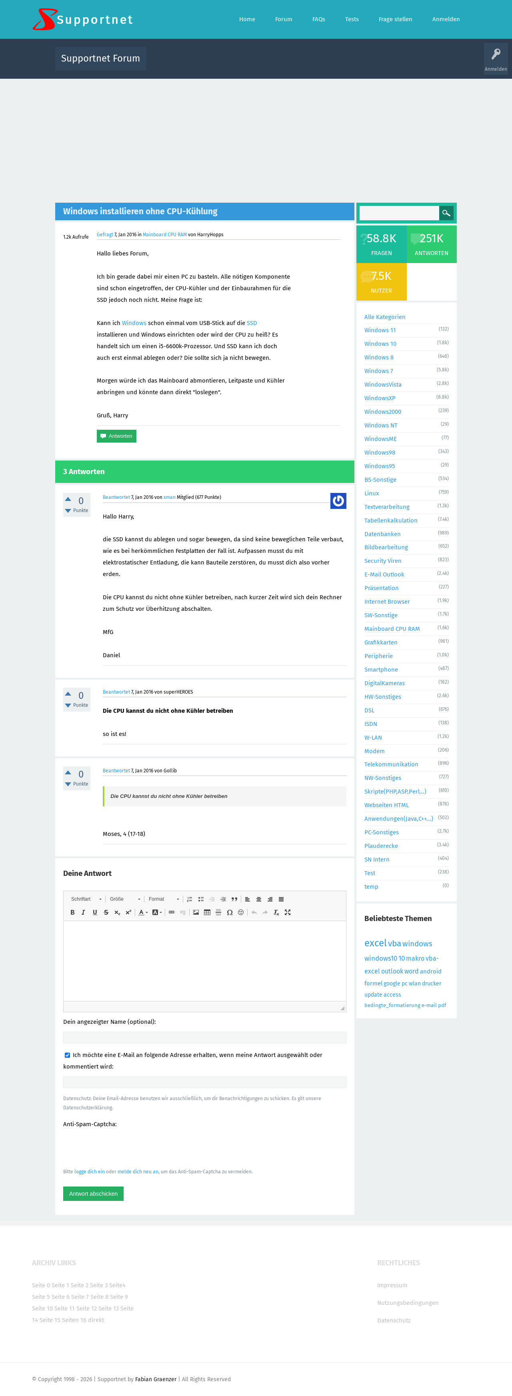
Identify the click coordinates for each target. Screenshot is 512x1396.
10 (401, 958)
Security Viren (383, 560)
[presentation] (124, 1147)
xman (170, 497)
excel (375, 943)
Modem (374, 751)
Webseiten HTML (386, 805)
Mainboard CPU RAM (165, 234)
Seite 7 (80, 1296)
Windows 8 (379, 357)
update (373, 994)
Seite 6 (61, 1296)
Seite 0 (41, 1285)
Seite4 (117, 1285)
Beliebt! (233, 64)
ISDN (370, 724)
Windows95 (379, 466)
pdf (442, 1005)
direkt (96, 1320)
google (392, 983)
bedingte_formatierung (392, 1005)
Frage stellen (387, 64)
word (411, 971)
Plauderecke (381, 846)
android (431, 971)
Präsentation (381, 588)
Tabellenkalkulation (391, 520)
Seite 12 (86, 1308)
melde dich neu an (138, 1172)
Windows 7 (378, 371)
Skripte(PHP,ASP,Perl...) (395, 791)
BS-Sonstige (380, 479)
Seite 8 (99, 1296)
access (392, 994)
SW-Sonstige (381, 615)
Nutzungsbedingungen (408, 1302)
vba (394, 943)
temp (371, 886)
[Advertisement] (256, 139)
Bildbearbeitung (386, 547)
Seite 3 (99, 1285)
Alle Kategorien (385, 317)
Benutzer (356, 64)
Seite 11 (64, 1308)
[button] (86, 899)
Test (369, 873)
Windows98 (379, 452)
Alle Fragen (205, 64)
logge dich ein (89, 1172)
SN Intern (377, 859)
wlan (415, 983)
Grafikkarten (381, 642)
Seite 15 (50, 1320)
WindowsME (380, 439)
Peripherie (378, 656)
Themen (299, 64)
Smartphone (381, 669)
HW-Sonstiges (382, 696)
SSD (252, 323)
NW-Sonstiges (382, 778)
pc (405, 983)
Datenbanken (382, 534)
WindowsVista (383, 384)
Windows (134, 323)
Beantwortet (116, 497)
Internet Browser (387, 601)
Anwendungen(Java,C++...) (398, 818)
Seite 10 (42, 1308)
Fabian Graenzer (155, 1379)
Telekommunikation (391, 764)
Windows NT (381, 425)
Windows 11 (380, 330)
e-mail (429, 1005)
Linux (371, 493)
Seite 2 (79, 1285)
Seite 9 (119, 1296)
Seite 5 (41, 1296)
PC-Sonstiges (381, 832)
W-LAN (373, 737)
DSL (369, 710)
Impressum (392, 1285)
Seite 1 (60, 1285)
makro (415, 958)
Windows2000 (382, 411)
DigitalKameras (384, 683)
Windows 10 (380, 343)
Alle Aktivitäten (168, 64)
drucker (431, 983)
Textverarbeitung (387, 507)
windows (417, 943)
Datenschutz (394, 1320)
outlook (392, 971)
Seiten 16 (74, 1320)
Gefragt (105, 234)
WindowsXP (380, 398)
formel (373, 983)
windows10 (380, 958)
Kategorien (327, 64)
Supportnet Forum (100, 58)
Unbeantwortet (266, 64)
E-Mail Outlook (384, 574)
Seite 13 (108, 1308)
